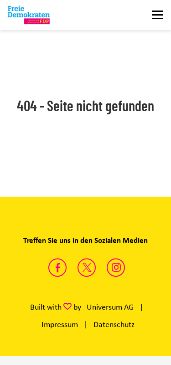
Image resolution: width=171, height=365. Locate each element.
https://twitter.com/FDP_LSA (87, 267)
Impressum (59, 324)
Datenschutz (114, 324)
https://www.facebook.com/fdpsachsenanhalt (57, 267)
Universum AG (110, 307)
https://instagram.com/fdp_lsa (116, 267)
